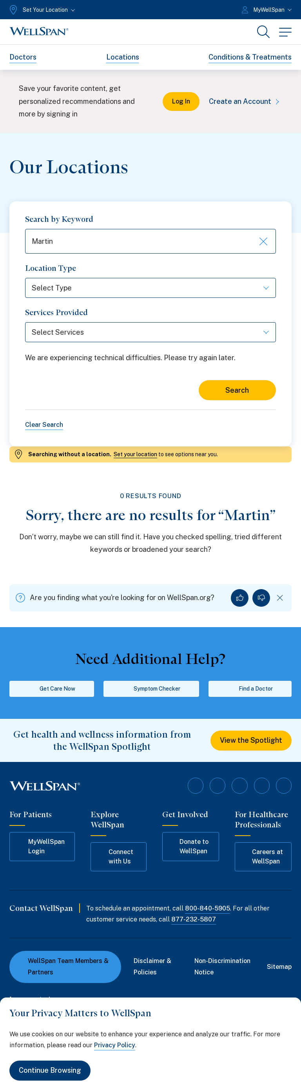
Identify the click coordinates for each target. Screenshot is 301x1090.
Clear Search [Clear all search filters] (44, 424)
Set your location (135, 454)
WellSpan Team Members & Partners (64, 966)
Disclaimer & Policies (152, 966)
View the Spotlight (251, 740)
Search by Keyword (59, 219)
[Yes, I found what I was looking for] (239, 598)
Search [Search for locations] (237, 390)
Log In (181, 101)
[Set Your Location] (41, 10)
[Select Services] (150, 333)
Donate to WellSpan (189, 846)
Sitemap (279, 966)
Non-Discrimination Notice (222, 966)
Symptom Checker (151, 689)
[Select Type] (150, 288)
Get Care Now (52, 689)
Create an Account (245, 101)
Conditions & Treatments (250, 57)
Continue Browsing (50, 1070)
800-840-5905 (207, 908)
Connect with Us (115, 856)
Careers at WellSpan (262, 856)
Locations (122, 57)
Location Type (50, 268)
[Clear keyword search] (262, 241)
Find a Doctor (250, 689)
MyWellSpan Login (41, 846)
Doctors (22, 57)
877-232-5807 (193, 919)
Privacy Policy (114, 1045)
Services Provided (56, 312)
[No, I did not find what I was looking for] (261, 598)
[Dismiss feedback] (280, 598)
